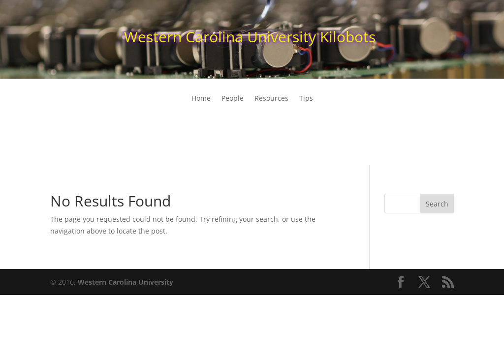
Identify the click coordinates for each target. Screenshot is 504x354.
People (232, 99)
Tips (306, 99)
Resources (271, 99)
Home (201, 99)
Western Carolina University (125, 282)
